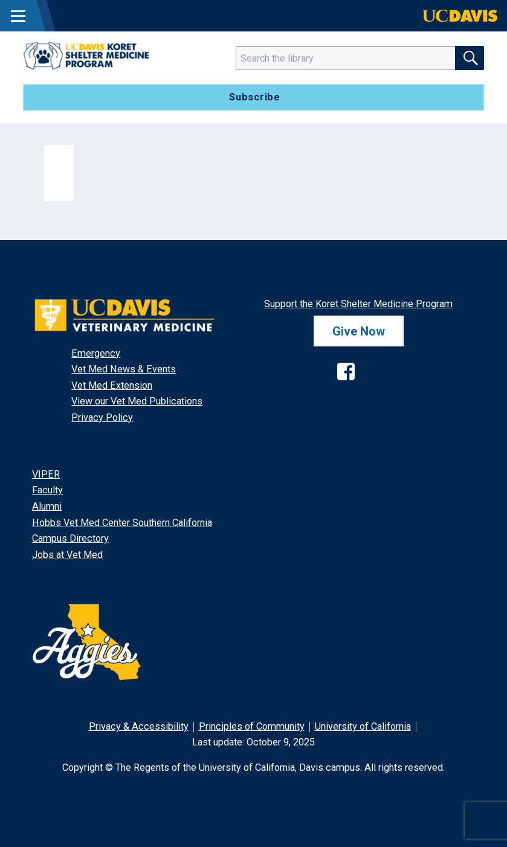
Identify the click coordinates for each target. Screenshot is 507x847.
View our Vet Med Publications (136, 401)
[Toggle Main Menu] (18, 15)
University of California (363, 726)
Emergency (95, 353)
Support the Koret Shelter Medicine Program (358, 304)
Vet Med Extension (111, 385)
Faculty (47, 490)
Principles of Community (252, 726)
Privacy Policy (102, 417)
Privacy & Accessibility (139, 726)
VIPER (46, 474)
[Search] (353, 58)
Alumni (47, 506)
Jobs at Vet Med (67, 554)
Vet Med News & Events (123, 369)
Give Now (358, 330)
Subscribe (254, 97)
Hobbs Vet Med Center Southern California (122, 522)
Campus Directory (70, 538)
